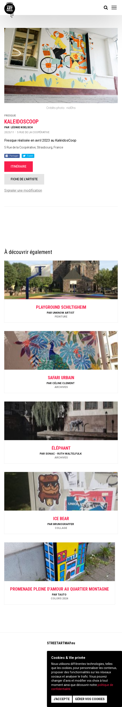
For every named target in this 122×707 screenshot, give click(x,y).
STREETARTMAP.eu (61, 643)
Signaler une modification (23, 190)
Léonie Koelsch (22, 127)
